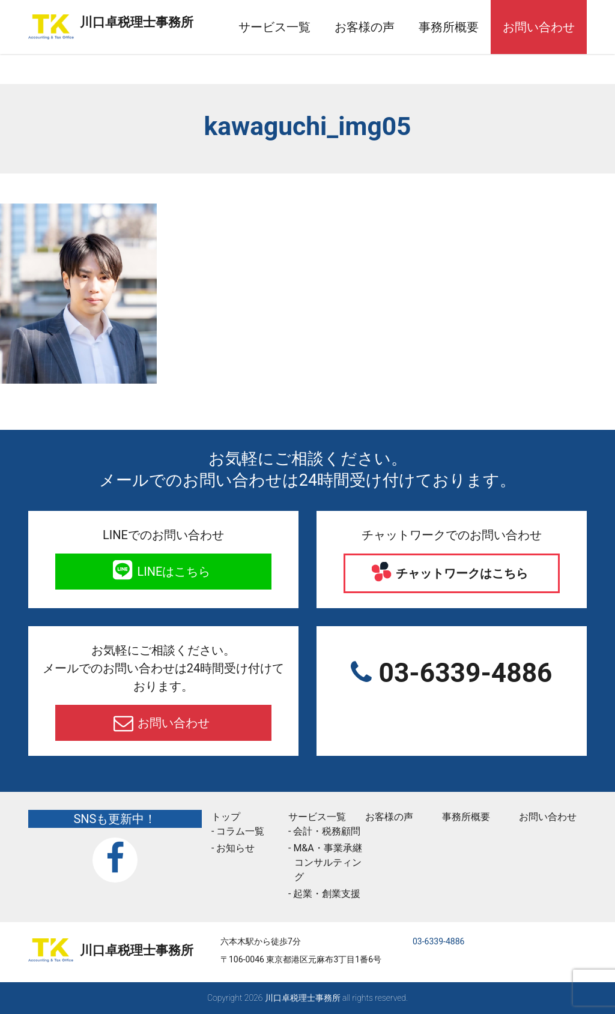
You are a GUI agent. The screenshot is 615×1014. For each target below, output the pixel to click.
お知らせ (235, 848)
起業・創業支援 (326, 893)
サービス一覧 (289, 27)
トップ (225, 816)
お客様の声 (380, 27)
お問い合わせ (554, 27)
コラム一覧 (240, 831)
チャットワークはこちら (461, 573)
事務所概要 (464, 27)
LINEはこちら (173, 571)
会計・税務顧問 (326, 831)
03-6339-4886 (462, 673)
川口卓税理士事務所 (167, 19)
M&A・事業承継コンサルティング (327, 862)
